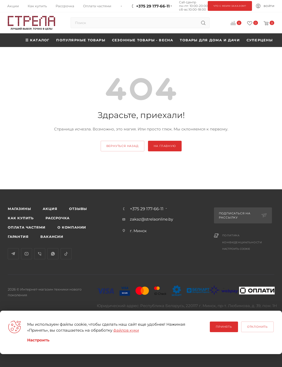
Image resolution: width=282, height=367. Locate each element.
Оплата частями (27, 227)
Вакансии (51, 237)
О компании (71, 227)
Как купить (21, 218)
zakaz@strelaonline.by (151, 219)
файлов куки (126, 330)
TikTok (66, 253)
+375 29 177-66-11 (147, 209)
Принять (224, 327)
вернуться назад (122, 146)
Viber (39, 253)
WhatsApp (52, 253)
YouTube (26, 253)
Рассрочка (58, 218)
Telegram (13, 253)
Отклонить (257, 327)
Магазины (19, 209)
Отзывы (78, 209)
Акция (50, 209)
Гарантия (18, 237)
